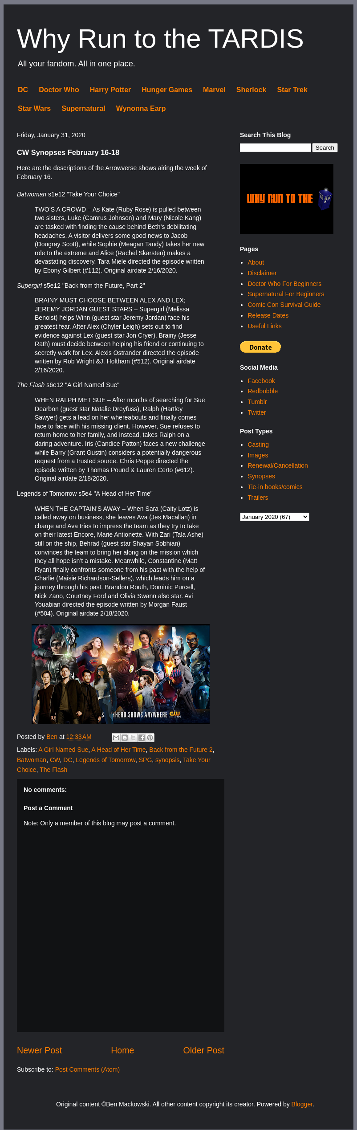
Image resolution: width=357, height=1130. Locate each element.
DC (23, 90)
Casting (257, 444)
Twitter (256, 412)
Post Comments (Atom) (87, 1069)
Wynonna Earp (141, 108)
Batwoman (31, 759)
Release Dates (267, 315)
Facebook (261, 380)
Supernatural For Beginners (285, 294)
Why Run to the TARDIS (160, 38)
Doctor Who (59, 90)
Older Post (203, 1050)
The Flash (53, 769)
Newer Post (39, 1050)
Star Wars (34, 108)
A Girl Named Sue (63, 749)
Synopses (261, 476)
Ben (52, 736)
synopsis (167, 759)
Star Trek (292, 90)
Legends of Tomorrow (105, 759)
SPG (145, 759)
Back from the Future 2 (180, 749)
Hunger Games (167, 90)
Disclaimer (261, 273)
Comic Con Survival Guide (283, 304)
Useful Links (264, 326)
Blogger (302, 1104)
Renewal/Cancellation (277, 465)
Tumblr (257, 401)
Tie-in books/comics (274, 486)
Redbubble (262, 391)
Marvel (214, 90)
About (255, 262)
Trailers (257, 497)
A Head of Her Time (118, 749)
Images (257, 455)
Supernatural (83, 108)
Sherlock (251, 90)
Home (122, 1050)
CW (55, 759)
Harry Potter (110, 90)
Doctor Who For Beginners (284, 283)
